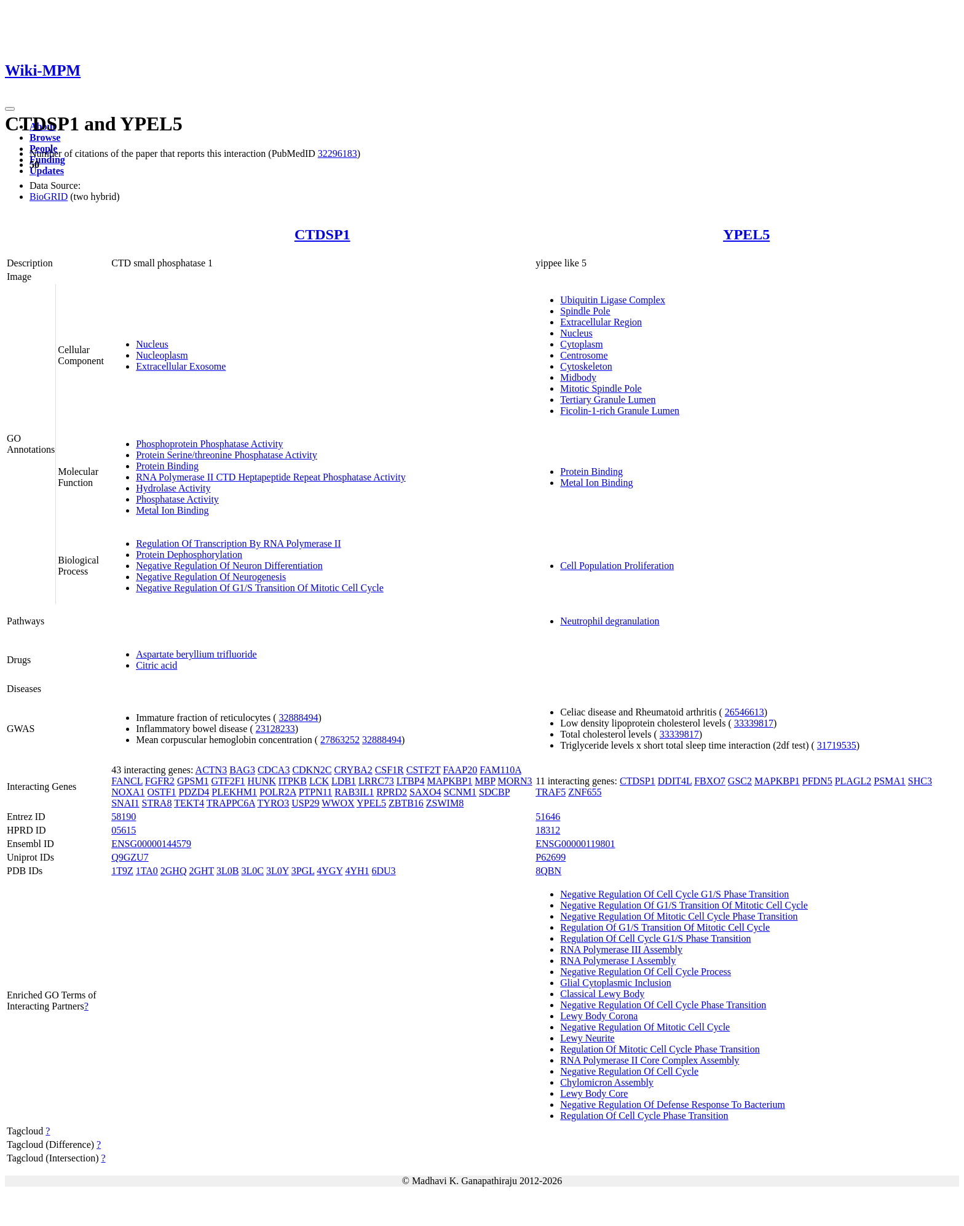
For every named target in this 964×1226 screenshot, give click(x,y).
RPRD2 (391, 792)
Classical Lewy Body (602, 994)
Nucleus (152, 344)
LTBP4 (411, 781)
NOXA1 (127, 792)
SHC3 (920, 781)
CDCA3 (274, 770)
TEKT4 (189, 803)
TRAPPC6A (231, 803)
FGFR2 (160, 781)
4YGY (329, 871)
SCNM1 (460, 792)
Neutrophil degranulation (609, 621)
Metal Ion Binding (172, 510)
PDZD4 (194, 792)
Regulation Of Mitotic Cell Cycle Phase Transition (659, 1049)
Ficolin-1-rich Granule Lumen (619, 410)
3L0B (227, 871)
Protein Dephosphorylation (189, 554)
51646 (547, 816)
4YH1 (357, 871)
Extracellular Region (601, 322)
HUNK (262, 781)
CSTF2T (423, 770)
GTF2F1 (228, 781)
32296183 (337, 153)
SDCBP (494, 792)
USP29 (305, 803)
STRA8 (157, 803)
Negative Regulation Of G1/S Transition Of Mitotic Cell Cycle (260, 588)
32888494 (298, 717)
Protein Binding (167, 466)
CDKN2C (311, 770)
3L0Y (277, 871)
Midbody (578, 377)
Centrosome (583, 355)
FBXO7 (709, 781)
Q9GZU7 (129, 857)
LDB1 (343, 781)
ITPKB (293, 781)
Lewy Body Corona (599, 1016)
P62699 (550, 857)
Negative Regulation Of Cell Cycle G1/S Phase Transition (674, 894)
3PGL (303, 871)
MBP (485, 781)
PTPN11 (316, 792)
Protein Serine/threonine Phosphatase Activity (226, 455)
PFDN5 (817, 781)
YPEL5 (746, 234)
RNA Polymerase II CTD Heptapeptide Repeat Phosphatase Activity (271, 477)
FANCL (127, 781)
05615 (123, 830)
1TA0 (147, 871)
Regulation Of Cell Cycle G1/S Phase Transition (655, 938)
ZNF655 (584, 792)
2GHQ (173, 871)
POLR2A (277, 792)
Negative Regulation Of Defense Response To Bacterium (672, 1104)
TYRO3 (274, 803)
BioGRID (49, 196)
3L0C (252, 871)
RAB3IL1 (354, 792)
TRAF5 (550, 792)
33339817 (753, 723)
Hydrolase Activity (173, 488)
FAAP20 (460, 770)
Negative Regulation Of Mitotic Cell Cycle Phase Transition (678, 916)
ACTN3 (211, 770)
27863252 (340, 739)
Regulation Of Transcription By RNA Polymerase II (238, 543)
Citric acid (156, 665)
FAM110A (500, 770)
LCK (319, 781)
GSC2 (740, 781)
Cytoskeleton (586, 366)
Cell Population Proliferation (617, 565)
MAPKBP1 (449, 781)
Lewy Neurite (587, 1038)
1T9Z (122, 871)
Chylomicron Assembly (607, 1082)
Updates (47, 170)
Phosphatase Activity (177, 499)
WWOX (338, 803)
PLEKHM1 (234, 792)
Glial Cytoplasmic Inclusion (615, 982)
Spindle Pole (585, 311)
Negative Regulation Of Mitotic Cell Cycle (645, 1027)
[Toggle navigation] (10, 109)
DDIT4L (675, 781)
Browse (45, 137)
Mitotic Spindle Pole (600, 388)
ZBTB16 (406, 803)
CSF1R (389, 770)
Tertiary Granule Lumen (607, 399)
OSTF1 (161, 792)
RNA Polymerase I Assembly (618, 960)
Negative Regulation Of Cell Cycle (629, 1071)
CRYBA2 (353, 770)
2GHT (201, 871)
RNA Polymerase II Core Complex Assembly (649, 1060)
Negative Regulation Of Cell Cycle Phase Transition (663, 1005)
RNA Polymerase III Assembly (621, 949)
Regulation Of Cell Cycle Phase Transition (644, 1115)
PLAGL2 (853, 781)
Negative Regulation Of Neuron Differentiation (229, 565)
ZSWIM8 (445, 803)
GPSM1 (193, 781)
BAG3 (242, 770)
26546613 (744, 712)
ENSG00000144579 (151, 843)
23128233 (275, 728)
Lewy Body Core (594, 1093)
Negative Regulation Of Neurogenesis (211, 576)
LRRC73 (376, 781)
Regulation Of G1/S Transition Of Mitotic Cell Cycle (665, 927)
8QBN (548, 871)
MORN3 (515, 781)
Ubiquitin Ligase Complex (612, 300)
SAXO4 (425, 792)
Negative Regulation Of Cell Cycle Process (645, 971)
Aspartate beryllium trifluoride (196, 654)
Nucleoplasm (162, 355)
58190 (123, 816)
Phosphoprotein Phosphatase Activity (209, 444)
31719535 (836, 745)
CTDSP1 (322, 234)
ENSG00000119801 (575, 843)
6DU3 (384, 871)
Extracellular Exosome (181, 366)
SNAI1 (125, 803)
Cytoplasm (581, 344)
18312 (547, 830)
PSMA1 (890, 781)
